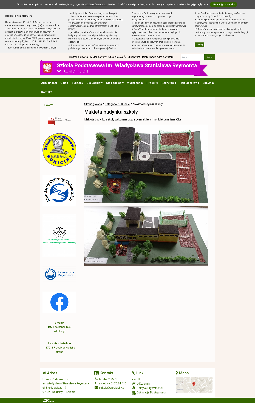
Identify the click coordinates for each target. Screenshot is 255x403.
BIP (136, 379)
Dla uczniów (95, 83)
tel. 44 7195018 (106, 379)
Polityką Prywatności (96, 4)
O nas (64, 83)
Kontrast (134, 57)
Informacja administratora (158, 57)
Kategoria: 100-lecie (117, 104)
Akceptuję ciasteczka (223, 4)
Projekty (152, 83)
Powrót (48, 105)
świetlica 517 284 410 (110, 383)
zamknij (199, 45)
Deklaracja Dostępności (149, 393)
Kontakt (46, 92)
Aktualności (49, 83)
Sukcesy (77, 83)
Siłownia (208, 83)
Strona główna (78, 57)
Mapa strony (98, 57)
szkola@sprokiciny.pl (109, 387)
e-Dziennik (141, 383)
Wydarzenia (135, 83)
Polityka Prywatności (147, 388)
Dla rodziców (115, 83)
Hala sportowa (189, 83)
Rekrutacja (169, 83)
